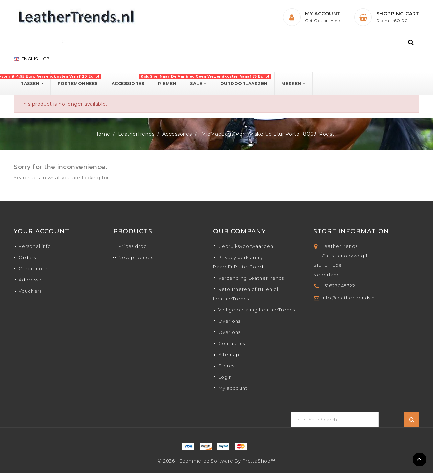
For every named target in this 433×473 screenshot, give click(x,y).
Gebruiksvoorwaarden (245, 246)
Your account (41, 231)
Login (225, 377)
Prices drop (132, 246)
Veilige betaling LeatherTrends (256, 310)
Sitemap (229, 354)
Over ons (229, 321)
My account (232, 388)
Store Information (351, 231)
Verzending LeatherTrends (251, 278)
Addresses (31, 279)
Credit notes (34, 268)
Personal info (35, 246)
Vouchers (30, 291)
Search (411, 419)
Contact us (231, 343)
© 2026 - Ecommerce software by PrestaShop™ (216, 461)
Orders (27, 257)
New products (135, 257)
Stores (226, 365)
